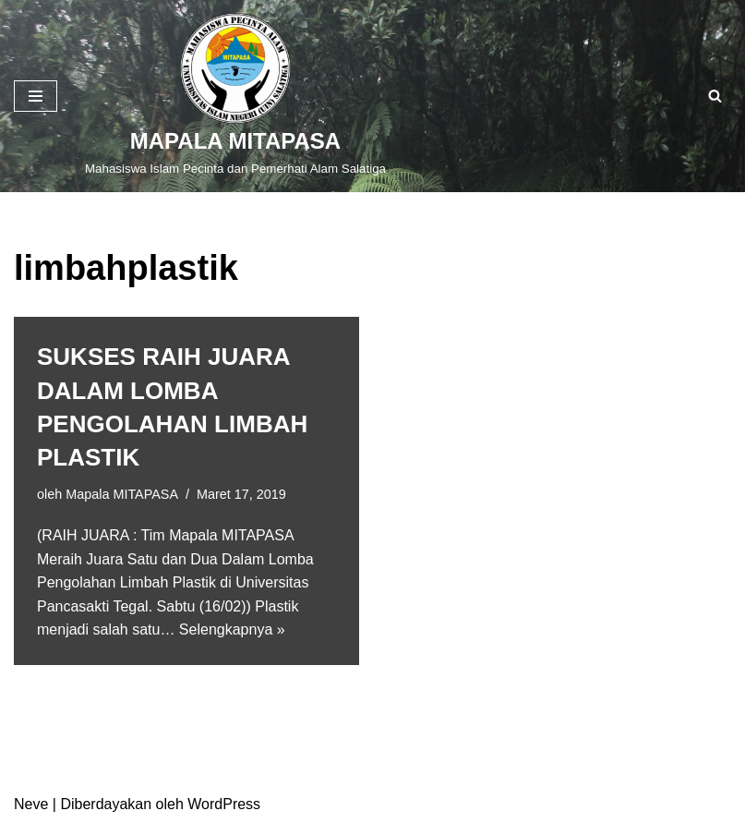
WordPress (223, 804)
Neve (31, 804)
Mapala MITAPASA (122, 494)
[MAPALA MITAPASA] (235, 96)
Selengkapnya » (232, 629)
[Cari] (715, 96)
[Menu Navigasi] (35, 96)
